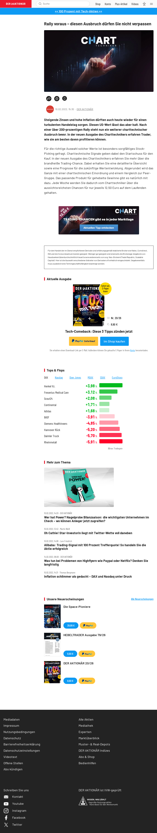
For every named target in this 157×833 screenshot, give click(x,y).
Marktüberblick (89, 738)
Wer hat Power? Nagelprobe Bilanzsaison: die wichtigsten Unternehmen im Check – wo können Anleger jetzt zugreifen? (96, 519)
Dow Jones (75, 377)
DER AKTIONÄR (85, 109)
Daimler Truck (51, 436)
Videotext (10, 757)
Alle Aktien (86, 719)
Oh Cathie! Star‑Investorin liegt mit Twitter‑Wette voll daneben (88, 533)
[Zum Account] (108, 4)
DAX (46, 377)
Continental (50, 405)
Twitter (12, 824)
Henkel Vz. (49, 386)
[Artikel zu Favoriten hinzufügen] (64, 98)
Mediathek (86, 725)
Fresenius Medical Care (56, 392)
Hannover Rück (52, 430)
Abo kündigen (12, 769)
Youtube (13, 803)
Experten (85, 732)
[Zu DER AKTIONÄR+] (121, 4)
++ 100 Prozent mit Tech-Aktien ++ (78, 11)
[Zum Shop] (98, 4)
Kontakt (13, 796)
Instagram (14, 810)
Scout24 (48, 398)
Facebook (14, 817)
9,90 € (70, 653)
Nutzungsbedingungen (19, 732)
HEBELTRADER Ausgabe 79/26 (84, 635)
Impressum (11, 725)
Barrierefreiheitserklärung (21, 744)
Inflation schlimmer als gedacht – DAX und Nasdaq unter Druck (88, 576)
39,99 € (71, 625)
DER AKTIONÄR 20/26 (78, 663)
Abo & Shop (87, 757)
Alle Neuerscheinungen (142, 598)
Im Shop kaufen (114, 341)
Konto (132, 350)
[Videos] (135, 4)
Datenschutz (12, 738)
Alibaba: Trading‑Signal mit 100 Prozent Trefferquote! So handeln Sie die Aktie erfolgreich (95, 546)
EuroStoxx (117, 377)
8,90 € (70, 680)
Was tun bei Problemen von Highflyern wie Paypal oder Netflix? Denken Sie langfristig (96, 562)
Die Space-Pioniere (76, 607)
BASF (46, 417)
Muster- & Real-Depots (94, 744)
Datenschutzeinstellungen (21, 750)
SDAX (102, 377)
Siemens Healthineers (55, 423)
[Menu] (152, 4)
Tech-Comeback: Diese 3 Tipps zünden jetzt (99, 331)
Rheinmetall (50, 442)
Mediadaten (11, 719)
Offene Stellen (13, 763)
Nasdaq (59, 377)
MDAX (90, 377)
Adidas (47, 411)
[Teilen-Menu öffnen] (48, 98)
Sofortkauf (83, 340)
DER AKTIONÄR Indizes (94, 750)
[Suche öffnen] (40, 4)
